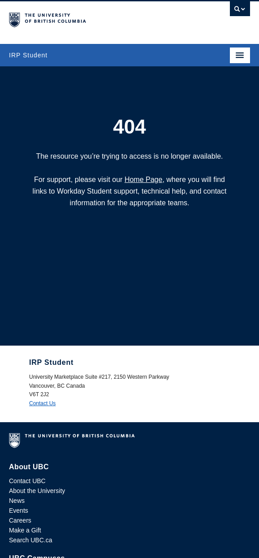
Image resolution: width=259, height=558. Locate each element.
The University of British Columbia (93, 18)
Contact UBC (27, 480)
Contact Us (42, 403)
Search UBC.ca (30, 540)
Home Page (144, 179)
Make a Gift (25, 530)
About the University (37, 490)
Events (18, 510)
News (17, 500)
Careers (20, 520)
